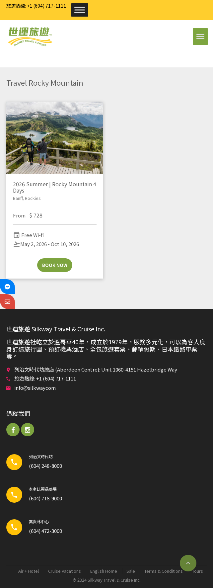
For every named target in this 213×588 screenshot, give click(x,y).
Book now (54, 265)
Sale (130, 571)
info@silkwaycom (35, 387)
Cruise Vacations (64, 571)
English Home (103, 571)
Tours (197, 571)
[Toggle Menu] (79, 10)
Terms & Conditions (163, 571)
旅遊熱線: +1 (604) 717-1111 (36, 5)
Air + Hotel (28, 571)
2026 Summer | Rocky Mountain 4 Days (54, 187)
